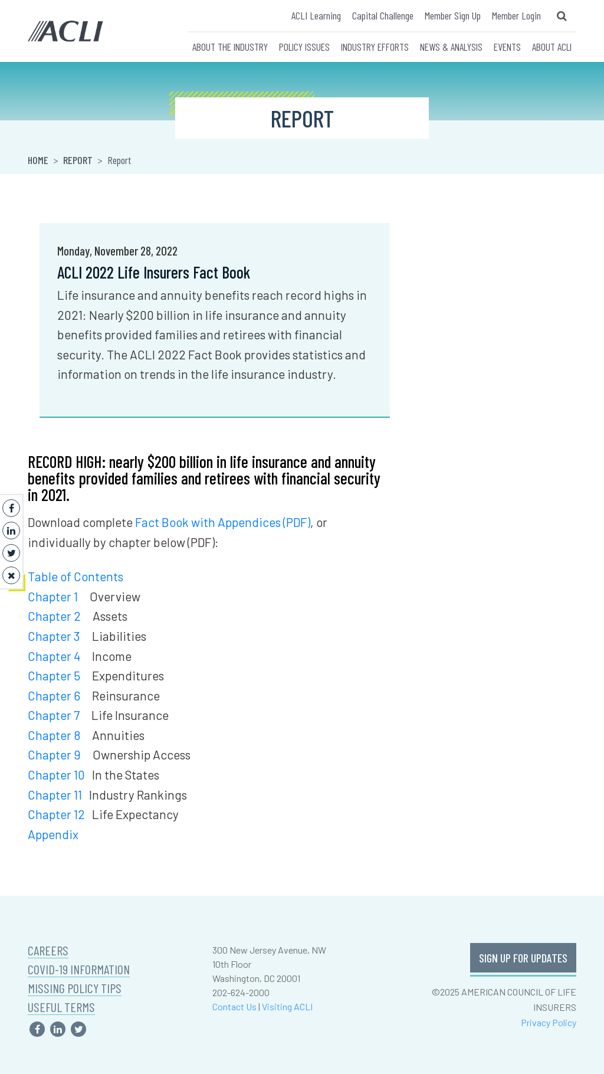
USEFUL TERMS (61, 1007)
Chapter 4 (54, 656)
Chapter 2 (54, 615)
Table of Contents (75, 576)
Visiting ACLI (287, 1006)
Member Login (516, 15)
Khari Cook (432, 250)
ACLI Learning (316, 15)
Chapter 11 (55, 794)
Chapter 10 (56, 774)
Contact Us (234, 1006)
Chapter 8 (54, 735)
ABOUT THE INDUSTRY (230, 46)
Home (38, 159)
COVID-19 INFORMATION (79, 969)
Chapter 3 (54, 635)
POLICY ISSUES (304, 46)
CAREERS (48, 950)
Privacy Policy (548, 1022)
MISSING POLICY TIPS (75, 988)
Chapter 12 (56, 814)
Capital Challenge (382, 15)
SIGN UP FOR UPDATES (523, 958)
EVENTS (507, 46)
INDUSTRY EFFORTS (375, 46)
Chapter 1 (53, 596)
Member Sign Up (453, 15)
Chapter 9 (54, 754)
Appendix (53, 834)
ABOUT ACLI (552, 46)
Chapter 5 (54, 675)
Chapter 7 (54, 715)
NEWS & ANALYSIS (451, 46)
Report (78, 159)
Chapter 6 (54, 695)
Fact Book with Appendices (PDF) (222, 522)
